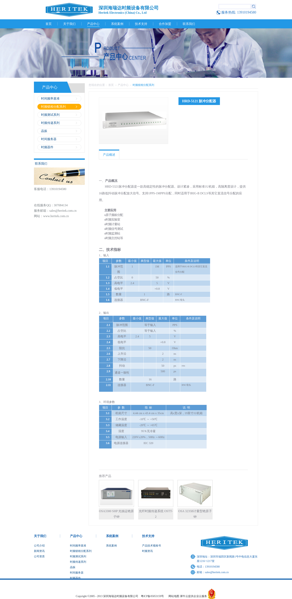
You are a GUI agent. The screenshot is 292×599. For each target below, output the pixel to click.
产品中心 (123, 85)
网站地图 (173, 596)
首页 (48, 23)
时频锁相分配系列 (143, 85)
